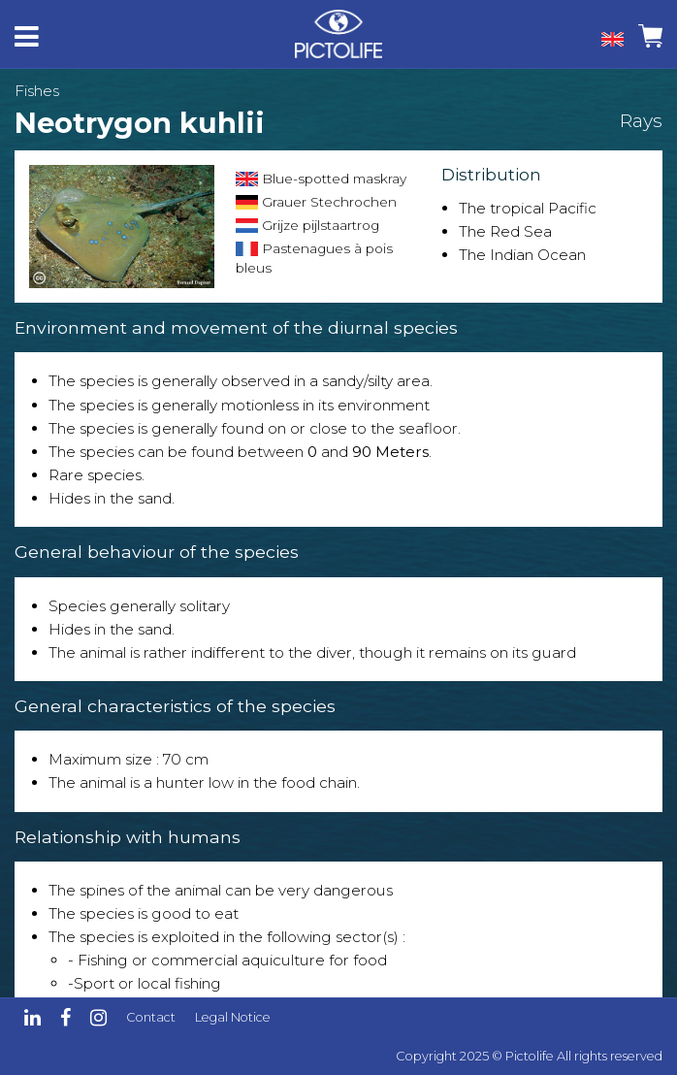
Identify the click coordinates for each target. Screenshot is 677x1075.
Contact (151, 1017)
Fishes (37, 90)
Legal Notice (233, 1017)
